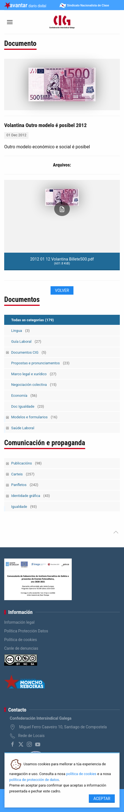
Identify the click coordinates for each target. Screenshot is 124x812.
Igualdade (24, 506)
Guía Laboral (26, 341)
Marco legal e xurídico (33, 374)
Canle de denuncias (21, 648)
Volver (62, 290)
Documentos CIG (28, 352)
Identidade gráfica (30, 496)
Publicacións (26, 463)
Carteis (22, 474)
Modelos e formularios (34, 417)
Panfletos (24, 485)
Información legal (19, 622)
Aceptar (101, 798)
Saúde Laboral (22, 428)
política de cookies (81, 774)
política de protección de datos (34, 780)
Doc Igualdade (27, 406)
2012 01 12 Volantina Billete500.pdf (62, 261)
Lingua (20, 330)
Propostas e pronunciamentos (40, 363)
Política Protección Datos (26, 631)
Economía (24, 395)
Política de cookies (20, 639)
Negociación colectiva (33, 384)
